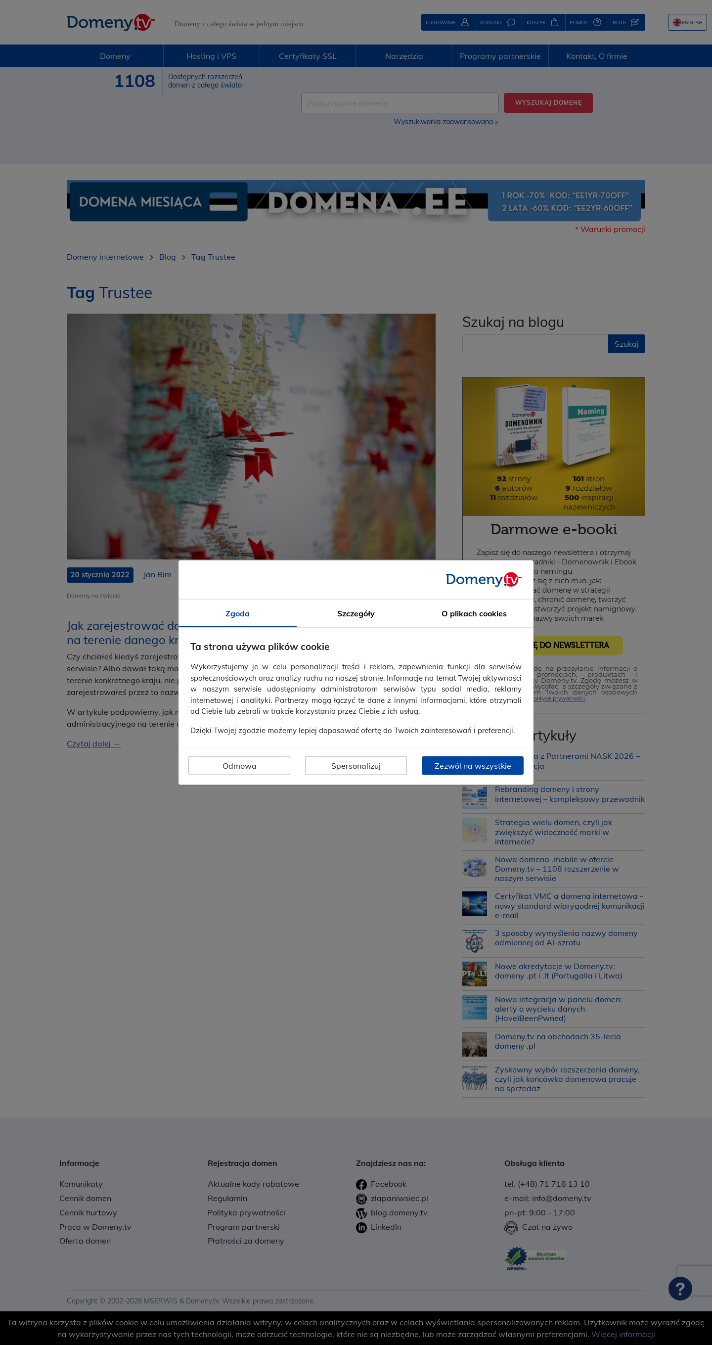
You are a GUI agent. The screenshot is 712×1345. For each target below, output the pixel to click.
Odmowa (239, 766)
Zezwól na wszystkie (473, 766)
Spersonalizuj (356, 766)
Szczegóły (356, 613)
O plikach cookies (474, 613)
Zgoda (237, 613)
